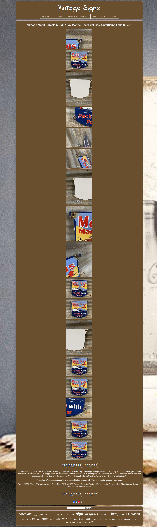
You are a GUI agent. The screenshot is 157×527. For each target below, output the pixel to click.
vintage (114, 514)
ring (27, 519)
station (135, 514)
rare (32, 518)
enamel (101, 519)
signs (88, 518)
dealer (85, 522)
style (23, 519)
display (81, 519)
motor (45, 518)
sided (134, 519)
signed (60, 514)
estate (79, 522)
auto (38, 519)
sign (79, 514)
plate (58, 519)
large (75, 519)
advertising (70, 522)
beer (95, 519)
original (91, 514)
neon (52, 519)
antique (127, 519)
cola (67, 515)
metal (125, 514)
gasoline (44, 514)
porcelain (25, 514)
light (72, 515)
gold (91, 522)
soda (52, 515)
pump (103, 514)
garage (112, 519)
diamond (119, 519)
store (106, 519)
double (35, 515)
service (66, 518)
